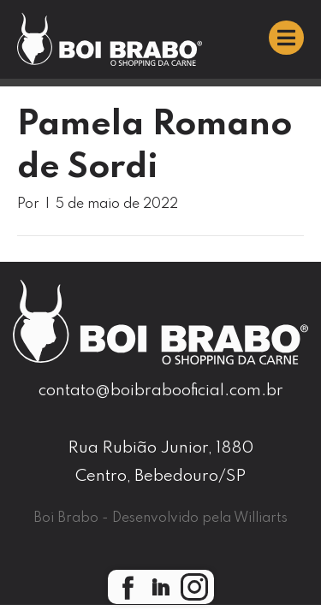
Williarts (261, 518)
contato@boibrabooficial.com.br (161, 390)
